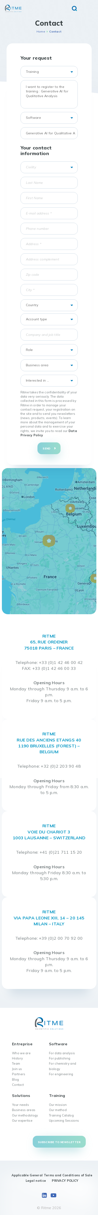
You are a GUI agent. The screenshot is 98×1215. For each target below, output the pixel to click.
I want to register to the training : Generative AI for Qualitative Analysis (49, 94)
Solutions (21, 1095)
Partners (18, 1074)
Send (47, 448)
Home (41, 31)
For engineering (61, 1074)
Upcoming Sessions (64, 1120)
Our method (58, 1110)
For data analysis (62, 1053)
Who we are (21, 1053)
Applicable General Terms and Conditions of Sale (52, 1175)
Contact (18, 1085)
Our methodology (25, 1115)
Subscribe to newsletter (59, 1142)
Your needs (20, 1105)
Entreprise (22, 1044)
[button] (49, 541)
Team (16, 1063)
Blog (15, 1079)
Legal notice (36, 1180)
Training (57, 1095)
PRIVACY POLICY (65, 1180)
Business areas (23, 1110)
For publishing (59, 1058)
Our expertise (22, 1120)
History (17, 1058)
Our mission (58, 1105)
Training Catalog (61, 1115)
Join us (17, 1069)
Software (58, 1044)
